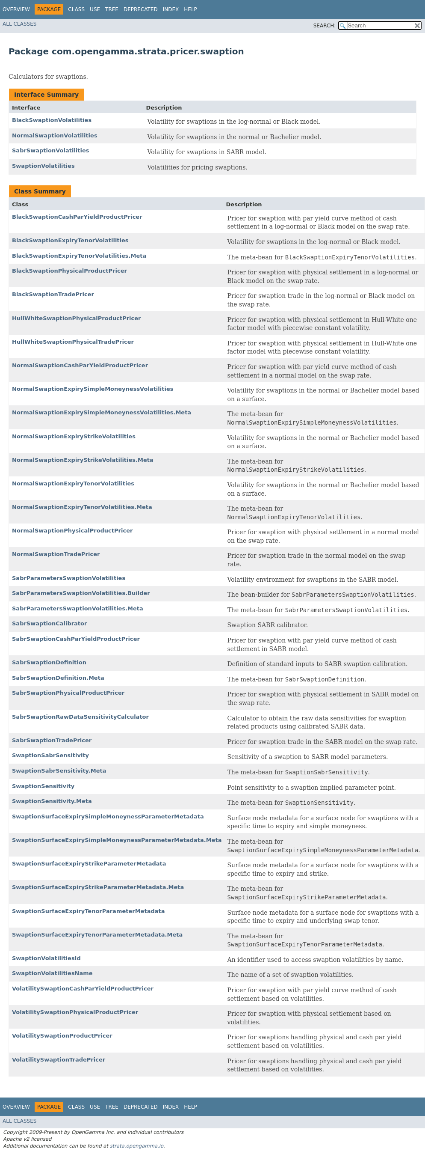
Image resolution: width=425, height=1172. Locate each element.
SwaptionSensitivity (43, 786)
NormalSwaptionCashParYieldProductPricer (80, 365)
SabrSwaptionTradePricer (51, 740)
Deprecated (141, 9)
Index (171, 9)
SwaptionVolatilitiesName (52, 973)
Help (190, 9)
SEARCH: (324, 26)
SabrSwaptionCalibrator (49, 623)
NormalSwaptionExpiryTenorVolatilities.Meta (82, 507)
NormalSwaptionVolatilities (54, 135)
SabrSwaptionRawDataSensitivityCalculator (80, 717)
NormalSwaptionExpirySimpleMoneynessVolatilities (92, 389)
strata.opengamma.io (136, 1146)
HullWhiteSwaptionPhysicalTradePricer (73, 342)
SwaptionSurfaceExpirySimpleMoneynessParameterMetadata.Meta (117, 840)
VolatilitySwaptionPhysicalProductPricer (75, 1012)
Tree (111, 9)
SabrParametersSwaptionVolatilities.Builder (81, 593)
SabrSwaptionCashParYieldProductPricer (76, 639)
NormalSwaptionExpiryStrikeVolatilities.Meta (82, 460)
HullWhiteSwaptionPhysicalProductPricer (76, 318)
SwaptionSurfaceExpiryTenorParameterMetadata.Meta (97, 934)
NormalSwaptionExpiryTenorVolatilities (73, 483)
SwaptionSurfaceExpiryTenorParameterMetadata (88, 911)
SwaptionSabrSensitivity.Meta (59, 770)
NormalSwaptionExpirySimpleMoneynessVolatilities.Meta (101, 412)
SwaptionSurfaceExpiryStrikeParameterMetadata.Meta (98, 887)
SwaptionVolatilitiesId (46, 958)
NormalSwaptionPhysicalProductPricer (72, 530)
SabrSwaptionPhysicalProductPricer (68, 693)
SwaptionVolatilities (43, 166)
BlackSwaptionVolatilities (51, 120)
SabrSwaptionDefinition (49, 662)
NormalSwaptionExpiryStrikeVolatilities (74, 436)
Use (95, 9)
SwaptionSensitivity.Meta (52, 801)
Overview (16, 9)
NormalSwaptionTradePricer (56, 554)
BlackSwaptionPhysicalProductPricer (69, 271)
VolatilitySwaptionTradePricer (58, 1059)
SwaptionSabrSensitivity (50, 755)
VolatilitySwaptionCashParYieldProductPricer (82, 988)
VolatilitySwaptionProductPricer (62, 1035)
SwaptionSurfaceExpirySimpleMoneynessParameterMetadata (108, 816)
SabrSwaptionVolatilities (50, 150)
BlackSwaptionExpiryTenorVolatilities (70, 240)
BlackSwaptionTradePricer (53, 294)
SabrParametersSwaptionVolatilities (68, 578)
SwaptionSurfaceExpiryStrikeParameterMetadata (89, 863)
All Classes (19, 24)
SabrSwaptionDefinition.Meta (58, 678)
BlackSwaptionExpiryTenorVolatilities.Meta (79, 256)
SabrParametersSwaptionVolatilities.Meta (77, 608)
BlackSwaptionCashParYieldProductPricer (77, 217)
